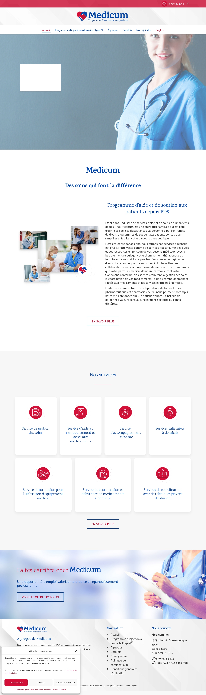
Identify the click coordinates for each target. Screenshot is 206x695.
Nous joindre (119, 656)
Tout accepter (16, 682)
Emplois (116, 651)
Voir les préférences (65, 682)
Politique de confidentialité (55, 689)
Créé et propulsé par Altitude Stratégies (120, 685)
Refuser (41, 682)
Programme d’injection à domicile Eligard (126, 641)
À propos (116, 647)
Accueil (115, 634)
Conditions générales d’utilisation (29, 689)
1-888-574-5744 (163, 662)
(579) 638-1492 (176, 3)
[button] (75, 651)
